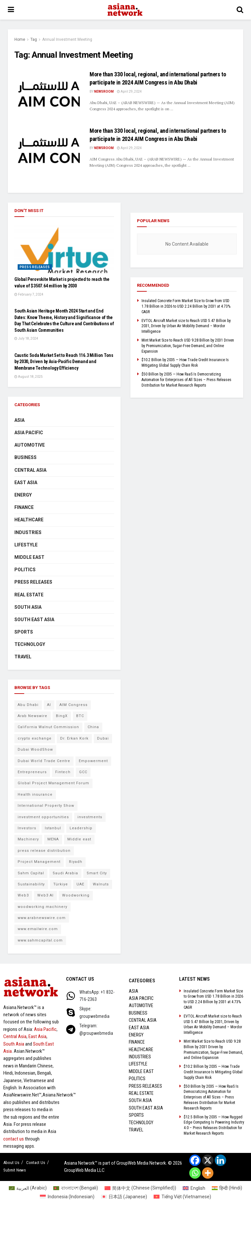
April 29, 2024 (129, 91)
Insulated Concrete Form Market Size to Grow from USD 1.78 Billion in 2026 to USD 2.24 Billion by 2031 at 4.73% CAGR (186, 306)
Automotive (29, 445)
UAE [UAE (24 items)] (80, 884)
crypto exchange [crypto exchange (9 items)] (35, 738)
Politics (25, 569)
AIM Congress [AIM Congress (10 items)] (73, 705)
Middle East (29, 557)
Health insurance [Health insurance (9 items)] (35, 794)
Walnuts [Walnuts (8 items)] (101, 884)
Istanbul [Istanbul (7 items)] (53, 828)
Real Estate (28, 594)
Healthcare (28, 519)
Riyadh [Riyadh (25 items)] (75, 862)
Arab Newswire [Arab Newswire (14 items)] (32, 716)
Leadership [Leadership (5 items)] (81, 828)
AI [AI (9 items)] (49, 705)
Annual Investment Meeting (67, 39)
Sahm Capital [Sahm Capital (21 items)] (31, 873)
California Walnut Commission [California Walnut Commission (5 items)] (48, 727)
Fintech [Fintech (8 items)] (63, 772)
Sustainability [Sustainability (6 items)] (31, 884)
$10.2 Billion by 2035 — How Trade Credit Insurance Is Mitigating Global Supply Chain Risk (213, 1072)
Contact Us (35, 1162)
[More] (207, 1173)
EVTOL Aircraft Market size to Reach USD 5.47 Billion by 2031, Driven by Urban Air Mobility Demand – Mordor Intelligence (186, 326)
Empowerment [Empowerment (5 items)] (93, 761)
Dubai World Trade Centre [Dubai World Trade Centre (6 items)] (44, 761)
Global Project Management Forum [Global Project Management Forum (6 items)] (53, 783)
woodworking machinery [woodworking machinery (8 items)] (42, 907)
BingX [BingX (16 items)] (62, 716)
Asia (19, 420)
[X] (207, 1160)
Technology (29, 644)
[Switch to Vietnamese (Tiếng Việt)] (182, 1196)
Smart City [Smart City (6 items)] (97, 873)
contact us (13, 1139)
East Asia (25, 482)
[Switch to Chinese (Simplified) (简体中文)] (140, 1188)
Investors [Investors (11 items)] (27, 828)
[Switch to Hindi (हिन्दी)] (227, 1188)
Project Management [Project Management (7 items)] (39, 862)
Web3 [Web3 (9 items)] (23, 895)
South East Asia (34, 619)
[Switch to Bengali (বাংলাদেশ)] (75, 1188)
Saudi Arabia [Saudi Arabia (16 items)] (65, 873)
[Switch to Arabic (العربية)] (28, 1188)
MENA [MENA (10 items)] (53, 839)
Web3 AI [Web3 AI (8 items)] (45, 895)
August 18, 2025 (28, 376)
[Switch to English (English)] (194, 1188)
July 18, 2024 (26, 338)
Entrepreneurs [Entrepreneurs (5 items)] (32, 772)
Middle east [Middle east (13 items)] (79, 839)
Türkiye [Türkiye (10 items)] (60, 884)
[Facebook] (195, 1160)
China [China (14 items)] (93, 727)
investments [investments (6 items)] (89, 817)
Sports (23, 632)
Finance (24, 507)
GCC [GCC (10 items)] (83, 772)
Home (19, 39)
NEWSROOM (104, 91)
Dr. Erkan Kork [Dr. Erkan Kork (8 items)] (74, 738)
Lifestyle (26, 544)
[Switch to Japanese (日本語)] (124, 1196)
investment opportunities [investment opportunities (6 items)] (43, 817)
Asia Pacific (28, 432)
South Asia (28, 607)
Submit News (14, 1170)
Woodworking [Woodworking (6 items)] (76, 895)
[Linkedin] (220, 1160)
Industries (28, 532)
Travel (22, 656)
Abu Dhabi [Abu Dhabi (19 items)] (28, 705)
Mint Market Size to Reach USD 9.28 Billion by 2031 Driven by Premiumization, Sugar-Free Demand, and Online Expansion (188, 346)
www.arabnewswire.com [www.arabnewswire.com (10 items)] (42, 918)
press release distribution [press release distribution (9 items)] (44, 851)
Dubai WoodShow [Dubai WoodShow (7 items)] (35, 749)
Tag (33, 39)
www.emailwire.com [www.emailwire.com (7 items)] (38, 929)
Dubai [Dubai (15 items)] (103, 738)
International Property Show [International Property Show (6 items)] (46, 806)
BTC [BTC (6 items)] (80, 716)
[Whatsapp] (195, 1173)
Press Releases (35, 267)
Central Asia (30, 470)
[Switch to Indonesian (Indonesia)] (67, 1196)
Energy (23, 495)
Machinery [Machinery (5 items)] (28, 839)
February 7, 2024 (28, 294)
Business (25, 457)
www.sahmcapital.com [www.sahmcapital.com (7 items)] (40, 940)
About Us (11, 1162)
